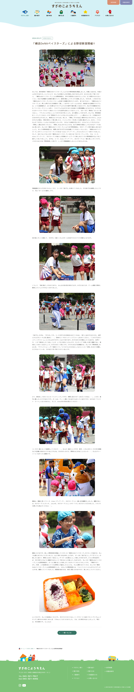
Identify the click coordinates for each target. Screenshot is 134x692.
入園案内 (73, 15)
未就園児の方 (85, 15)
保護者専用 (126, 2)
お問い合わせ (109, 15)
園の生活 (61, 15)
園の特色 (49, 15)
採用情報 (113, 2)
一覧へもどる (67, 633)
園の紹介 (37, 15)
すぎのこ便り (25, 15)
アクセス (97, 15)
